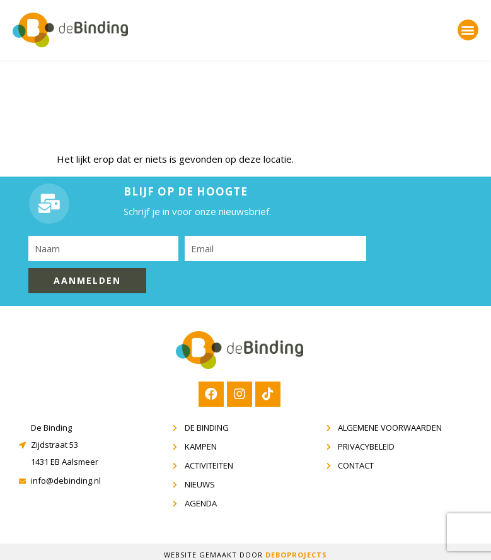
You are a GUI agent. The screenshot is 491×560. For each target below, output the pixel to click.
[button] (468, 30)
